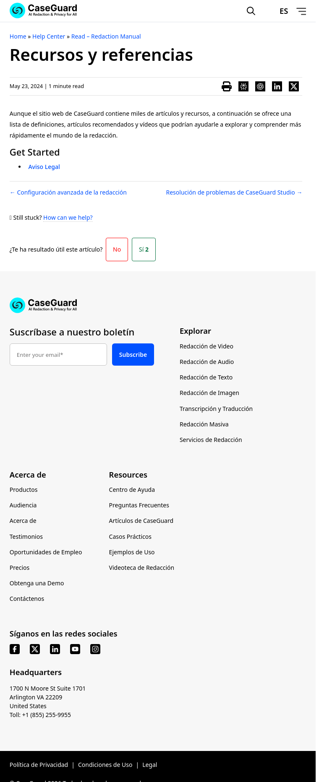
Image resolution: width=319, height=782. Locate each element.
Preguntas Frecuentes (139, 505)
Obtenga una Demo (37, 583)
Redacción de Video (206, 346)
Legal (149, 765)
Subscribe (133, 355)
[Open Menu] (301, 11)
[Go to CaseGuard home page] (158, 305)
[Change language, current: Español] (276, 11)
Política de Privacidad (39, 765)
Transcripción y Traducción (216, 409)
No (117, 249)
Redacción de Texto (206, 377)
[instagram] (95, 649)
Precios (19, 568)
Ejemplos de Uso (132, 552)
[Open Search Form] (251, 11)
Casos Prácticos (130, 536)
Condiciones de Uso (105, 765)
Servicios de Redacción (211, 440)
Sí (144, 249)
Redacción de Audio (207, 362)
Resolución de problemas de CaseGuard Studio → (234, 192)
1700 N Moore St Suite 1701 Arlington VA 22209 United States (48, 697)
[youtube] (75, 649)
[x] (35, 649)
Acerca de (23, 521)
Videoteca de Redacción (142, 568)
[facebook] (15, 649)
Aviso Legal (44, 167)
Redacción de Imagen (209, 393)
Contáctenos (27, 599)
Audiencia (23, 505)
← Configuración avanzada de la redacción (68, 192)
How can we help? (67, 217)
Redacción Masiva (204, 424)
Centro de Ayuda (132, 490)
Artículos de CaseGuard (141, 521)
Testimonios (26, 536)
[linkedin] (55, 649)
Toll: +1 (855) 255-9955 (40, 715)
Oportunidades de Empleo (46, 552)
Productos (24, 490)
